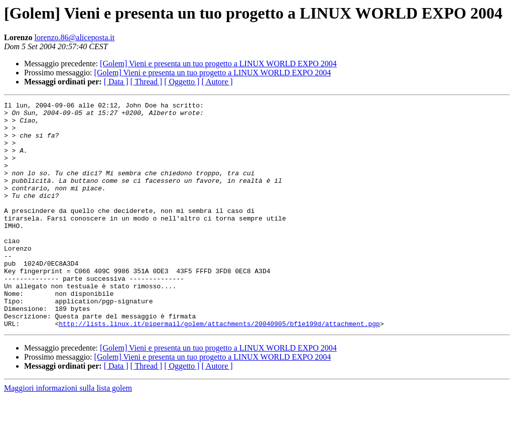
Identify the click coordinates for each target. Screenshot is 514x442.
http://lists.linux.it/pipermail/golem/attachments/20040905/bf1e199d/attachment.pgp (219, 368)
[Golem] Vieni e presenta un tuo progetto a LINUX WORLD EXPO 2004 (218, 63)
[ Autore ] (216, 81)
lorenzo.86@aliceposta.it (75, 37)
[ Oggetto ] (181, 81)
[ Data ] (116, 81)
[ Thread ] (147, 81)
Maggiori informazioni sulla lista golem (68, 433)
